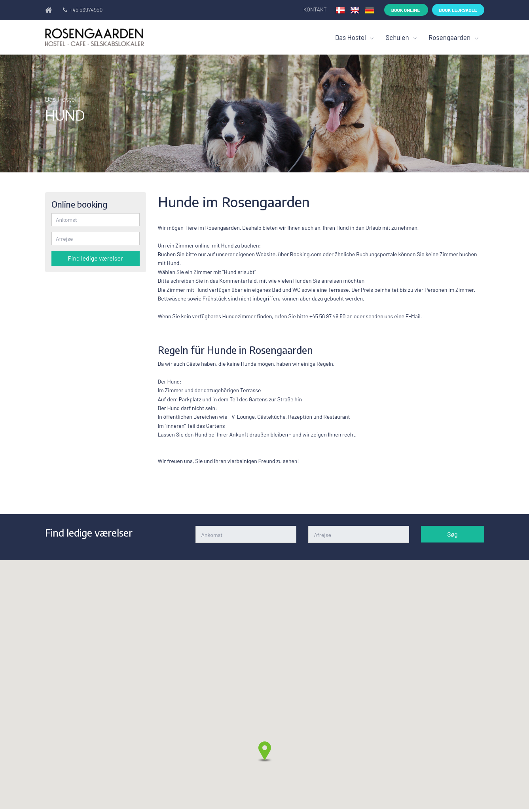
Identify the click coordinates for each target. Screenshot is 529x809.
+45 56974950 (82, 9)
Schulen (397, 37)
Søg (452, 534)
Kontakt (315, 9)
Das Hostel (351, 37)
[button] (264, 751)
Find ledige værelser (95, 258)
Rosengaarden (450, 37)
